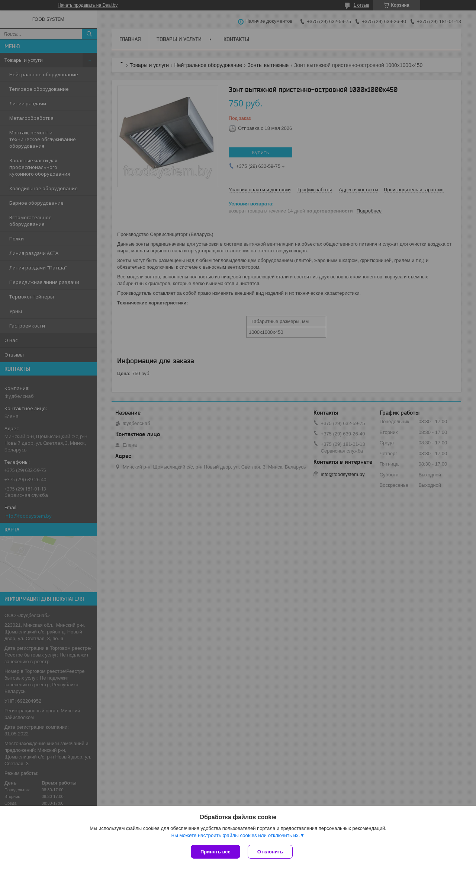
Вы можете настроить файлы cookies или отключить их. (235, 835)
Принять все (215, 852)
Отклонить (270, 852)
